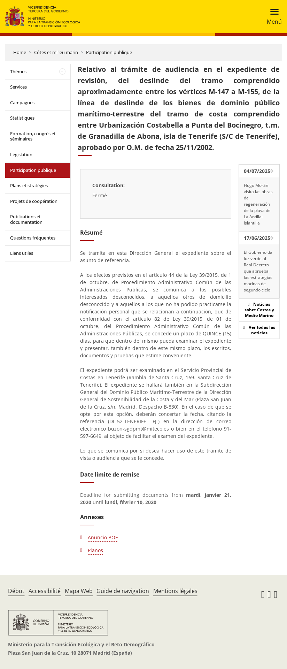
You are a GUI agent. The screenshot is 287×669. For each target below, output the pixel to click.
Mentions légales (175, 591)
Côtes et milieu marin (56, 52)
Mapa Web (79, 591)
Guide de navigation (122, 591)
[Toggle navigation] (272, 16)
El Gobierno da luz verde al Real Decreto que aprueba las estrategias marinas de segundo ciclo (258, 271)
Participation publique (109, 52)
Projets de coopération (33, 201)
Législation (21, 154)
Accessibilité (45, 591)
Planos (95, 550)
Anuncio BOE (103, 537)
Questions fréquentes (32, 238)
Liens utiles (21, 253)
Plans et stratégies (29, 185)
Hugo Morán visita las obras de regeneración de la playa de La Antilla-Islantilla (258, 204)
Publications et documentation (26, 219)
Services (18, 87)
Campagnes (22, 102)
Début (16, 591)
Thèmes (18, 71)
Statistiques (22, 118)
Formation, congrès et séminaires (33, 136)
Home (19, 52)
